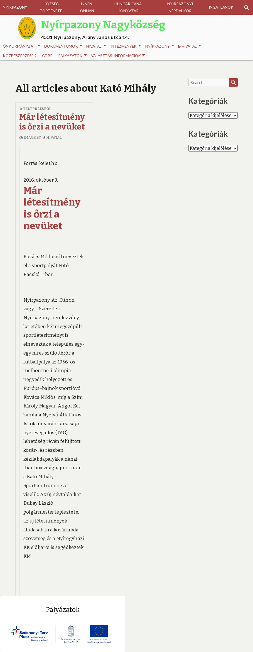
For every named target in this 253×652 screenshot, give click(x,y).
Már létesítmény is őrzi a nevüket (52, 122)
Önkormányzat (21, 46)
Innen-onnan (87, 7)
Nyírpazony (15, 7)
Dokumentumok (63, 46)
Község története (51, 7)
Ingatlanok (221, 7)
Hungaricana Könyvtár (128, 7)
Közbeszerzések (19, 55)
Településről (37, 109)
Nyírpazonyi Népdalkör (180, 7)
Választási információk (118, 55)
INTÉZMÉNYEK (125, 46)
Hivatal (96, 46)
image (27, 137)
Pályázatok (72, 55)
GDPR (47, 55)
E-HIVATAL (189, 46)
